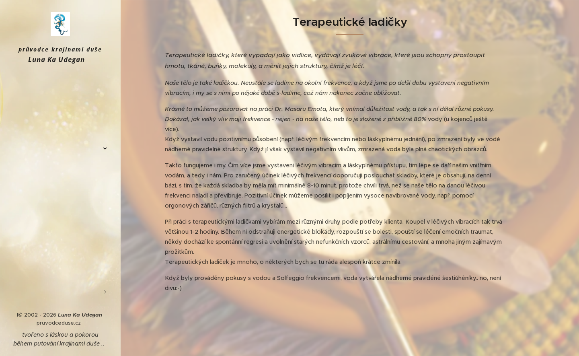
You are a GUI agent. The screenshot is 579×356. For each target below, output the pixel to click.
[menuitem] (60, 94)
